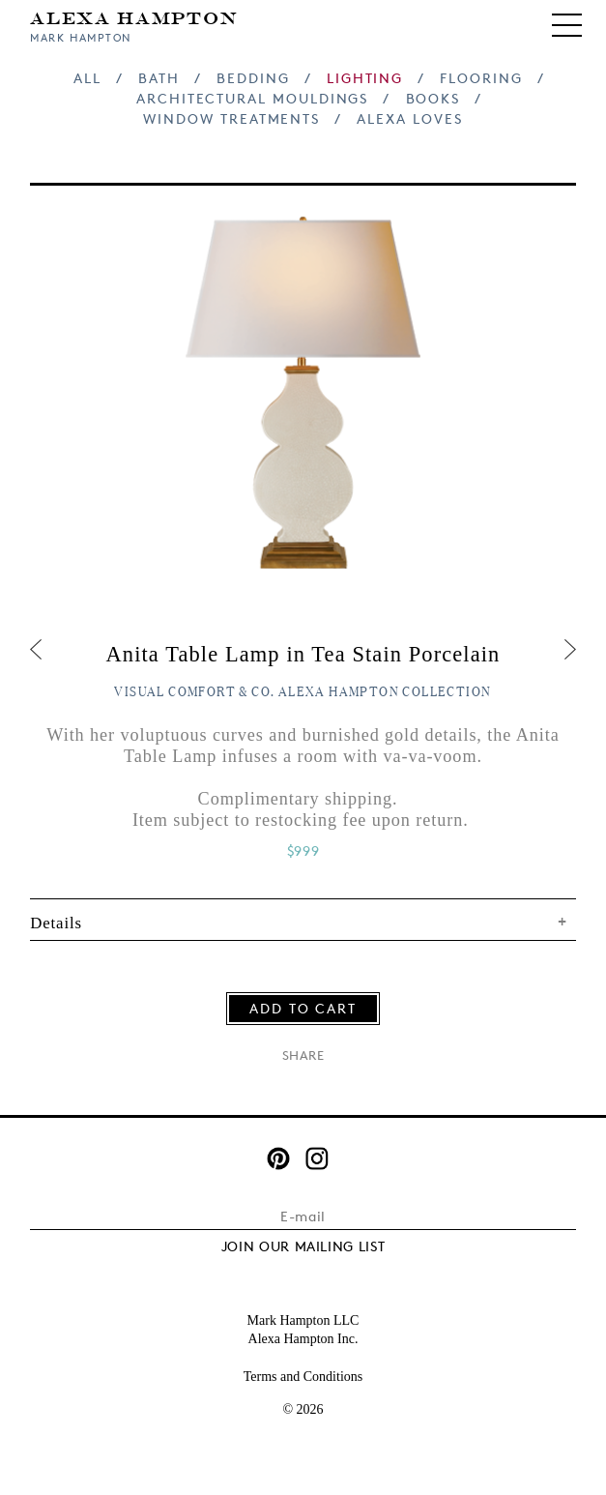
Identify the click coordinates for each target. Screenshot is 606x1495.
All (87, 78)
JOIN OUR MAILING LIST (303, 1246)
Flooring (481, 78)
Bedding (253, 78)
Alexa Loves (409, 118)
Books (433, 98)
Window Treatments (231, 118)
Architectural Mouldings (252, 98)
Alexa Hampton (134, 17)
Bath (159, 78)
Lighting (365, 78)
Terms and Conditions (303, 1376)
